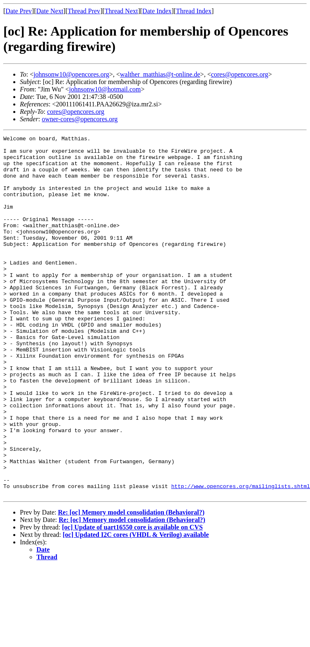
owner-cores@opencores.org (80, 119)
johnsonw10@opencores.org (71, 74)
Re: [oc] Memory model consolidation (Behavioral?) (131, 584)
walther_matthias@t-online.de (160, 74)
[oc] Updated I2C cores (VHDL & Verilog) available (136, 606)
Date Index (157, 10)
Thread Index (193, 10)
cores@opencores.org (239, 74)
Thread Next (121, 10)
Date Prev (18, 10)
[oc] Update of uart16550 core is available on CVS (132, 599)
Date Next (49, 10)
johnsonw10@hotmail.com (105, 89)
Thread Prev (83, 10)
